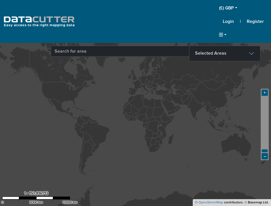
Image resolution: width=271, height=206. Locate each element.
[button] (243, 8)
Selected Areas (210, 53)
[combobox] (122, 51)
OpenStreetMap (210, 202)
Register (255, 21)
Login (228, 21)
